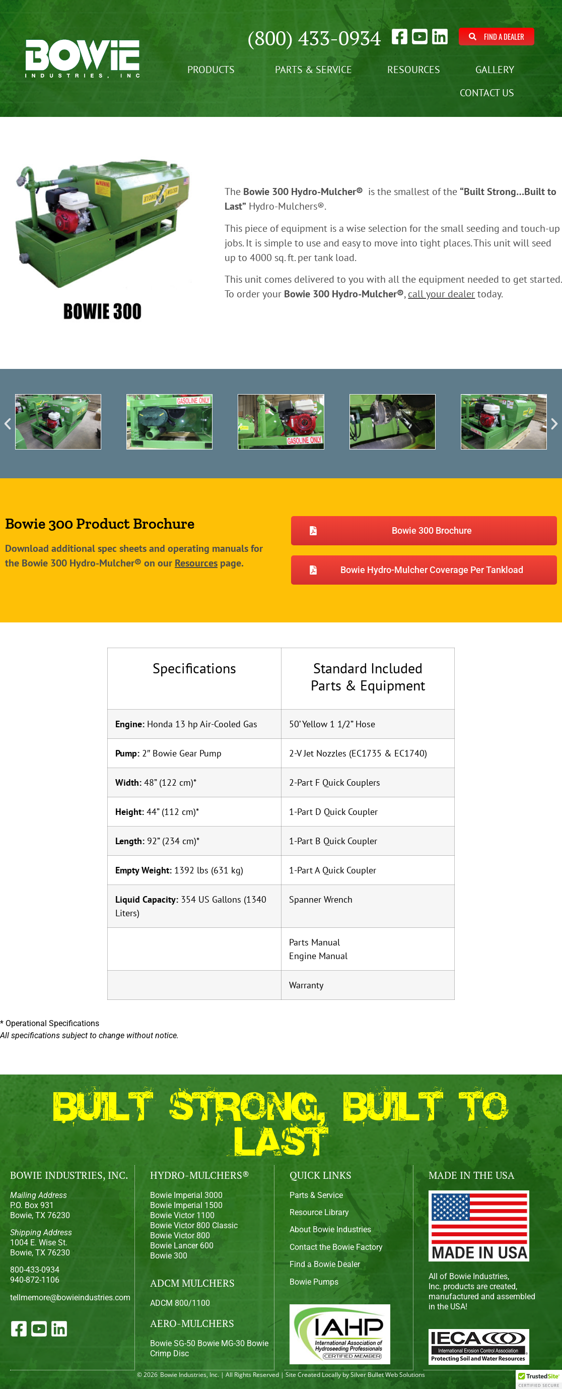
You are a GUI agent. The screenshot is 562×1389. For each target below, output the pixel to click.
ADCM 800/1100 (180, 1303)
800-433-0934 (34, 1270)
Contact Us (489, 92)
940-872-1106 (34, 1280)
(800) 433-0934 (314, 37)
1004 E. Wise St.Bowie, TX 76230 (41, 1242)
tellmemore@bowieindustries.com (70, 1297)
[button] (7, 423)
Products (213, 69)
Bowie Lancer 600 (182, 1245)
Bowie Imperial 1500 (186, 1205)
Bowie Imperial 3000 (186, 1195)
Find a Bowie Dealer (325, 1264)
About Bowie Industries (330, 1229)
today (454, 293)
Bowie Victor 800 (180, 1235)
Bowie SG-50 (172, 1343)
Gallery (497, 69)
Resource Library (319, 1212)
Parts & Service (313, 69)
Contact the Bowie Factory (336, 1247)
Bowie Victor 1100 (182, 1215)
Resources (413, 69)
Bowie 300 (168, 1255)
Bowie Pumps (314, 1282)
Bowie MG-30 (221, 1343)
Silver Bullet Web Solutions (387, 1374)
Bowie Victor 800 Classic (194, 1225)
